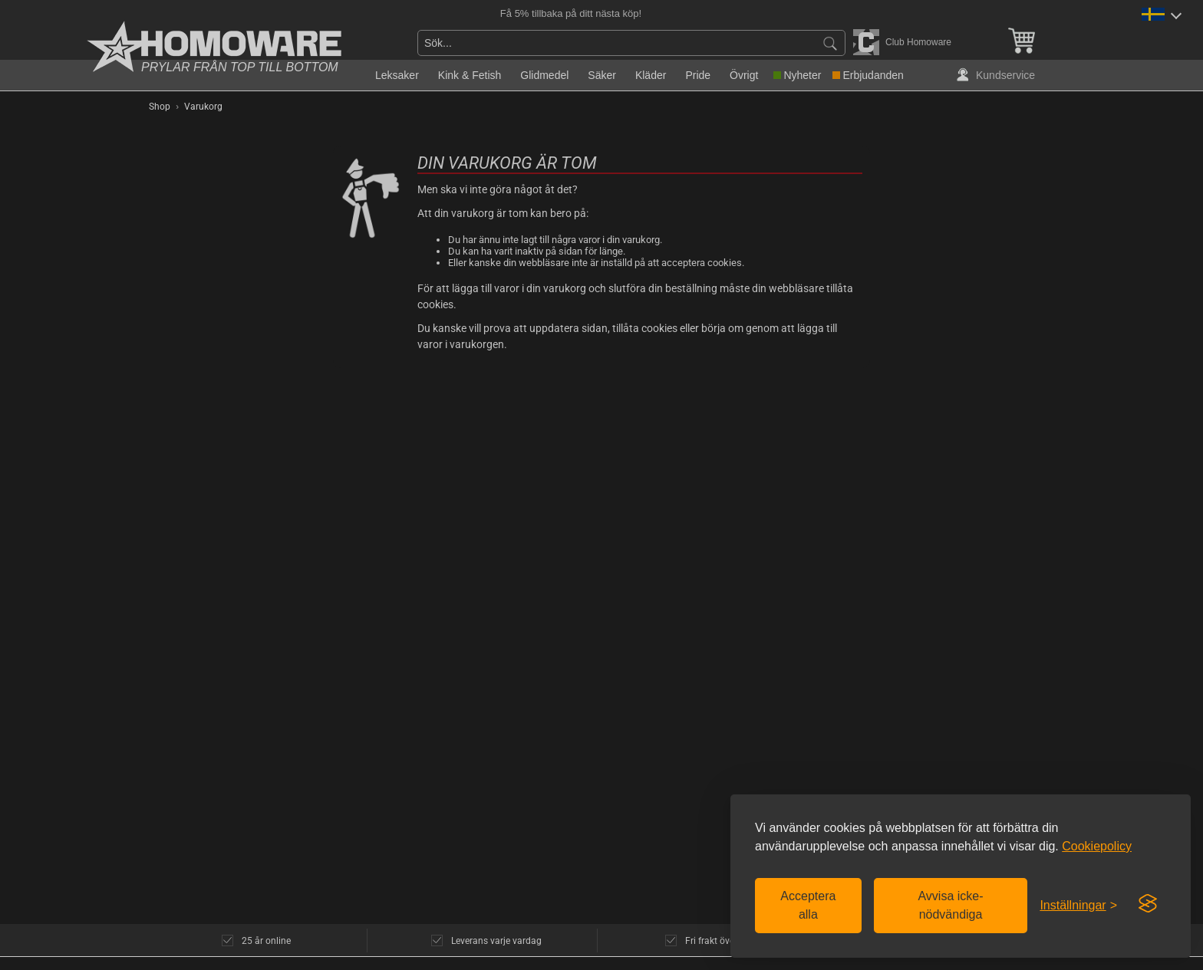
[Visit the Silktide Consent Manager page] (1147, 904)
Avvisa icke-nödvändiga (950, 905)
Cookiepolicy (1097, 846)
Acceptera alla (808, 905)
